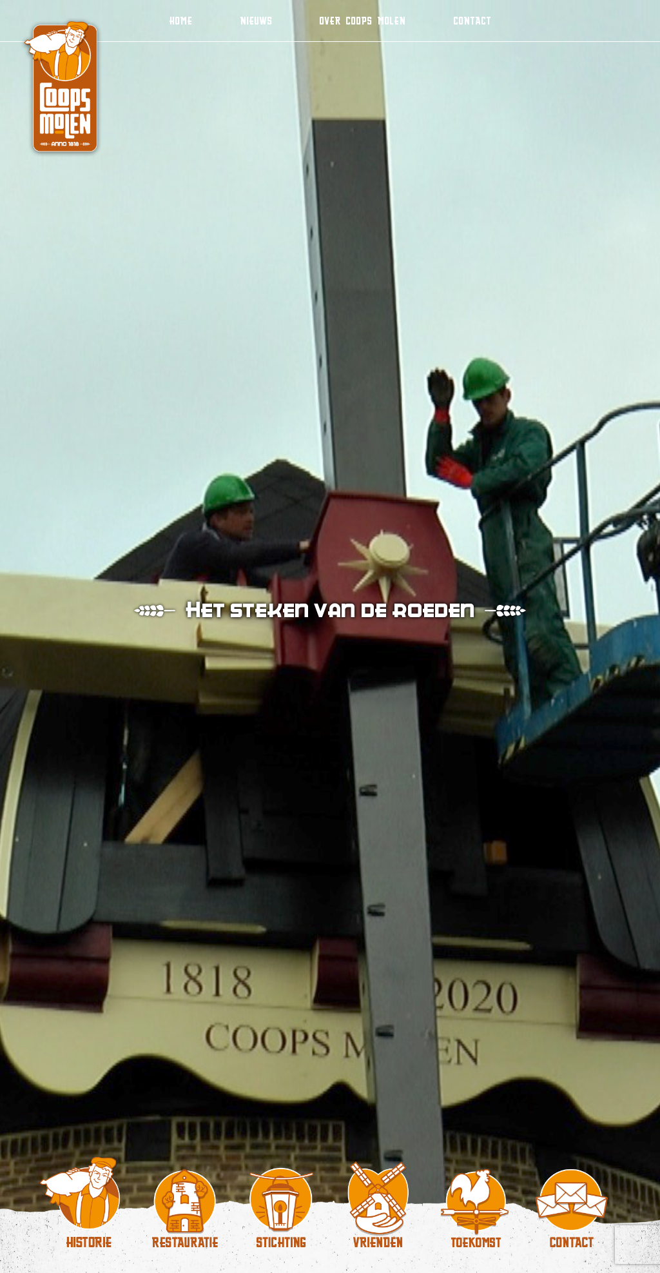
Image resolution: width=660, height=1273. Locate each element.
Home (180, 20)
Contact (472, 20)
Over (362, 20)
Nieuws (256, 20)
